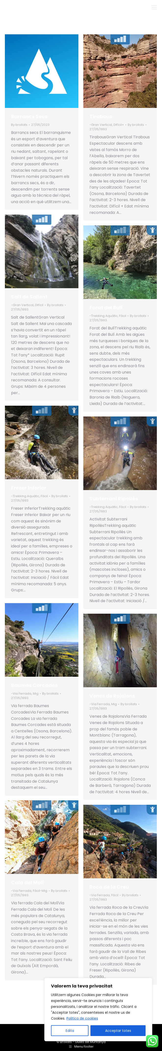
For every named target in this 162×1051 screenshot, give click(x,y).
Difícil (39, 305)
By (19, 125)
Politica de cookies (82, 1018)
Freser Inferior (28, 487)
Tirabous (100, 116)
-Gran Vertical (100, 124)
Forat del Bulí (106, 307)
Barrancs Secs (29, 116)
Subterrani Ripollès (113, 498)
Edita (70, 1030)
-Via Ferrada (21, 693)
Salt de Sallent (29, 296)
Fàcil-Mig (40, 890)
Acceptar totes (118, 1030)
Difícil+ (118, 124)
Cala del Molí (27, 882)
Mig (35, 693)
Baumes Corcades (34, 685)
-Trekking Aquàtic (103, 315)
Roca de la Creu (109, 886)
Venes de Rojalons (112, 695)
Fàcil (122, 315)
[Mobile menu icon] (154, 7)
